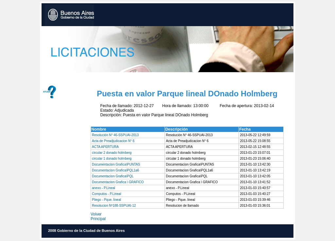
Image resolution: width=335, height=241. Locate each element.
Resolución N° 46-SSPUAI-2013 (115, 135)
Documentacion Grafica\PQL (112, 176)
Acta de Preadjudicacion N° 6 (113, 141)
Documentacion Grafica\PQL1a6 (115, 170)
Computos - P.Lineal (106, 194)
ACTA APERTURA (105, 147)
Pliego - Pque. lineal (106, 199)
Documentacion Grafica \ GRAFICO (118, 182)
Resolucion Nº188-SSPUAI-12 (114, 205)
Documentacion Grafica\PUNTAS (116, 164)
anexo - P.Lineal (103, 188)
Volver (96, 214)
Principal (98, 219)
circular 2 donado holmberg (112, 152)
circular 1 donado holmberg (112, 158)
